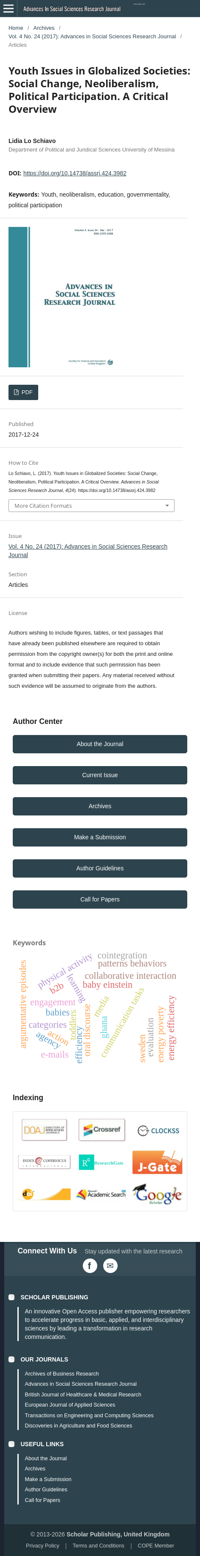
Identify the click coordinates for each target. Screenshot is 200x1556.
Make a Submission (100, 837)
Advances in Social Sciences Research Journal (80, 1384)
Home (15, 28)
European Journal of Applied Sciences (70, 1405)
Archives (44, 28)
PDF (26, 392)
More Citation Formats (43, 505)
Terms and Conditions (98, 1546)
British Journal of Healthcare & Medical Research (83, 1395)
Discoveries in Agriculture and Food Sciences (78, 1426)
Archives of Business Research (62, 1374)
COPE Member (156, 1546)
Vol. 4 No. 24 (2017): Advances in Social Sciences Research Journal (92, 36)
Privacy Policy (42, 1546)
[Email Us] (110, 1266)
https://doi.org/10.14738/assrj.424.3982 (75, 173)
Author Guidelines (100, 868)
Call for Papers (100, 899)
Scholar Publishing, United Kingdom (118, 1534)
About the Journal (100, 744)
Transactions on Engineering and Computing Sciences (89, 1416)
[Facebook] (90, 1266)
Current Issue (100, 775)
